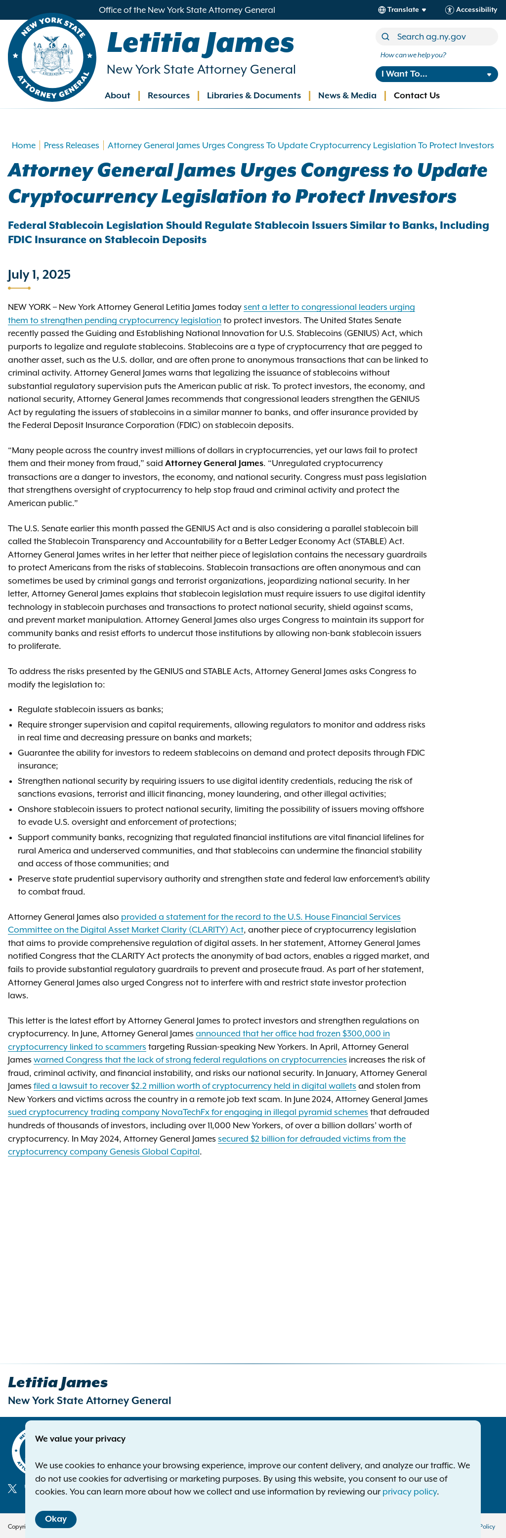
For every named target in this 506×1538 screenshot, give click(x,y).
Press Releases (71, 145)
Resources (169, 96)
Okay (56, 1519)
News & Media (347, 96)
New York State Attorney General (201, 69)
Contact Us (417, 96)
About (117, 96)
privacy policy (409, 1491)
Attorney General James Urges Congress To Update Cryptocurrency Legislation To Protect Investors (301, 145)
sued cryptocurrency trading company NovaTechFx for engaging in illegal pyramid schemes (188, 1112)
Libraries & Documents (254, 96)
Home (24, 145)
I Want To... (404, 74)
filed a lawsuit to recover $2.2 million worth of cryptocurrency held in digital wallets (195, 1086)
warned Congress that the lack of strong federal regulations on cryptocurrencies (190, 1060)
